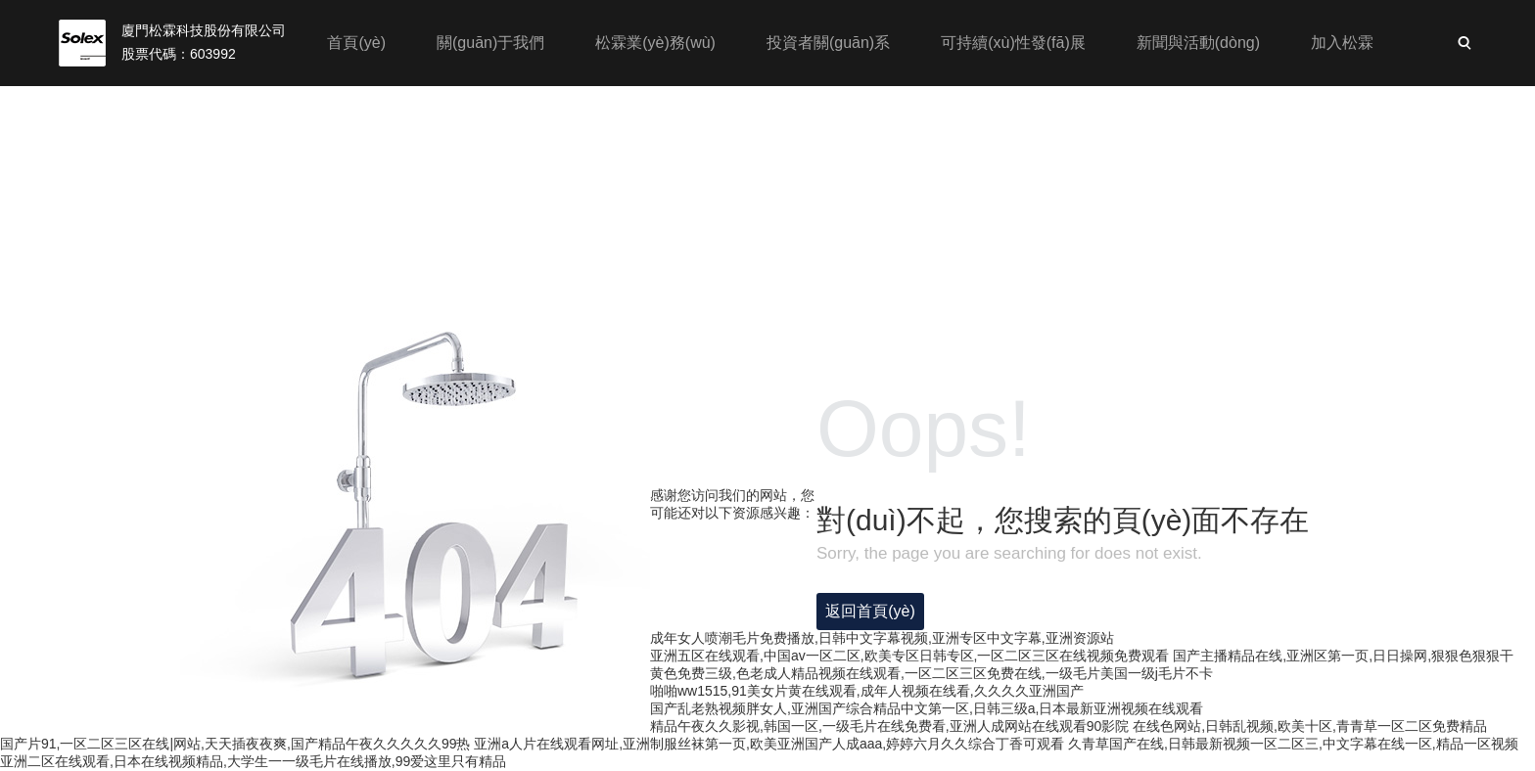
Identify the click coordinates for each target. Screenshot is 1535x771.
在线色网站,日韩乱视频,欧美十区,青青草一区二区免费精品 (1310, 726)
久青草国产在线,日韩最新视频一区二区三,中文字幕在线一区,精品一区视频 (1293, 743)
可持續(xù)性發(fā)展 (1013, 42)
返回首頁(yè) (870, 611)
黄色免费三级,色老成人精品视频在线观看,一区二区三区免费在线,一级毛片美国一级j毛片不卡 (931, 673)
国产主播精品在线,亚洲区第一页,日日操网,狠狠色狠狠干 (1343, 655)
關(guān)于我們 (490, 42)
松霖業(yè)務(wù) (655, 42)
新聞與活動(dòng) (1198, 42)
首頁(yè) (356, 42)
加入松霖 (1342, 42)
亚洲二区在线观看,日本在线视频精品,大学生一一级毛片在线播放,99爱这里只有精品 (253, 761)
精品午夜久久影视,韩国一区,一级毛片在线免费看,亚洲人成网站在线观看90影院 (889, 726)
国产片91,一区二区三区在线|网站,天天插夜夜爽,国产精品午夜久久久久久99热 (235, 743)
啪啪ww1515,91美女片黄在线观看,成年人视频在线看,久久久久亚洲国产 (867, 691)
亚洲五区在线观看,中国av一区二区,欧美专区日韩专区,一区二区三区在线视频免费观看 (909, 655)
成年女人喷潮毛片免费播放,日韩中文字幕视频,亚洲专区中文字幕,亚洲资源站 (882, 638)
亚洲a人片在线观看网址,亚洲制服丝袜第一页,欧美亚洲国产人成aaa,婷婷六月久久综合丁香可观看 (769, 743)
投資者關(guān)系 (828, 42)
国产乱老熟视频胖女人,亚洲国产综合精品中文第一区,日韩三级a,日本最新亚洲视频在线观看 (926, 708)
